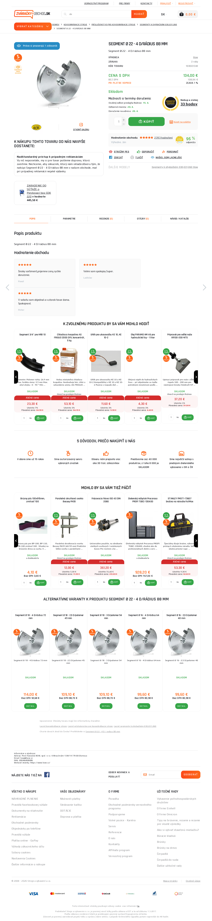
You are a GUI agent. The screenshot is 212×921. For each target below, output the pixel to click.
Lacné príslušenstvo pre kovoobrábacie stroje (90, 726)
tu (138, 906)
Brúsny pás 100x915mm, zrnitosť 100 (32, 500)
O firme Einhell (166, 808)
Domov (55, 24)
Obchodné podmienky (25, 823)
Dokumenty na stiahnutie (27, 811)
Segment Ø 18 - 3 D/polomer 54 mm (106, 617)
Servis (112, 826)
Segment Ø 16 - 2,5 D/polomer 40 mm (181, 617)
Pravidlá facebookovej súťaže (29, 805)
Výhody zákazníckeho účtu (28, 846)
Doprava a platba (70, 817)
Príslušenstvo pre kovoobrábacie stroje (113, 24)
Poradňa (113, 799)
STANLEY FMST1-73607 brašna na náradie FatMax (179, 500)
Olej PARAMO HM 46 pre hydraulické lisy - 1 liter (143, 336)
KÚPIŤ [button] (42, 418)
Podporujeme (116, 814)
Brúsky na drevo (167, 848)
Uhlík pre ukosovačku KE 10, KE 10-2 (106, 336)
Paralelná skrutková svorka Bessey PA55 (69, 500)
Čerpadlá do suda (167, 860)
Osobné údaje (193, 881)
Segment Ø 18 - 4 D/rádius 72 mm (30, 617)
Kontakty (146, 3)
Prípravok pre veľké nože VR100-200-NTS (179, 336)
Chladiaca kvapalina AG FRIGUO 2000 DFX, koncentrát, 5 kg (69, 337)
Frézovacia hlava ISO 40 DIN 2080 (106, 500)
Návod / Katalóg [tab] (179, 218)
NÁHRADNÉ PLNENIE (25, 799)
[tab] (106, 219)
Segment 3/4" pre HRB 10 (32, 334)
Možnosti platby (70, 799)
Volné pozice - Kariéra (122, 820)
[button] (7, 287)
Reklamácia (19, 817)
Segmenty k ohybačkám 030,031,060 (158, 24)
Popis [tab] (32, 218)
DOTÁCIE (65, 811)
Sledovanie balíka (70, 805)
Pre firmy (124, 3)
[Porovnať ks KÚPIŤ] (24, 418)
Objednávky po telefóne (26, 828)
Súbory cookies (21, 852)
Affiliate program (119, 850)
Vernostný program (96, 3)
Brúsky (161, 842)
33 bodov (189, 104)
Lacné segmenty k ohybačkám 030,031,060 (135, 726)
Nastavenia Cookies (24, 858)
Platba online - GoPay (25, 840)
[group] (32, 377)
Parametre (69, 218)
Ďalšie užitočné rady (169, 866)
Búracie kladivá (166, 836)
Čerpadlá (162, 854)
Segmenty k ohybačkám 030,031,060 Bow (175, 167)
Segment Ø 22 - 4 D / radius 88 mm (103, 732)
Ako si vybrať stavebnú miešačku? (178, 830)
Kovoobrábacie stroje (75, 24)
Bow (195, 57)
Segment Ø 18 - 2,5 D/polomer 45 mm (68, 617)
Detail (30, 706)
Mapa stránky (170, 881)
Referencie (115, 832)
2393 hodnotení (163, 137)
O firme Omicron (167, 814)
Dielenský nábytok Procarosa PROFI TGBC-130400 (143, 500)
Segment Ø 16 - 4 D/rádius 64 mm (143, 617)
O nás (111, 838)
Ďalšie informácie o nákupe (28, 864)
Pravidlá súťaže (21, 834)
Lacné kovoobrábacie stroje (53, 726)
